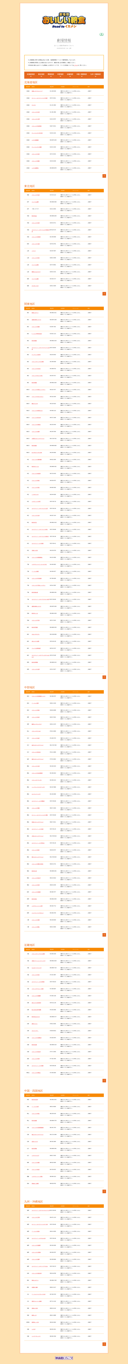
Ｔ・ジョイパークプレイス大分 (38, 1294)
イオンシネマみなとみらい (37, 396)
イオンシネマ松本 (36, 717)
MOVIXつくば (35, 613)
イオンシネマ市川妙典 (37, 578)
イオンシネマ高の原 (36, 1051)
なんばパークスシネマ (37, 967)
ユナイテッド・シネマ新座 (37, 543)
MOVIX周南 (34, 1148)
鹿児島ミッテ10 (35, 1322)
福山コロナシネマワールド (37, 1134)
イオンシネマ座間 (36, 431)
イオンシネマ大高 (36, 766)
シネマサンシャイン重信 (37, 1176)
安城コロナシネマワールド (37, 822)
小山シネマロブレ (36, 634)
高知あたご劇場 (35, 1183)
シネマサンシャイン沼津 (37, 905)
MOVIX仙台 (34, 215)
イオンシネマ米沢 (36, 257)
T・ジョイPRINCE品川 (37, 333)
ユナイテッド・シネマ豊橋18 (38, 801)
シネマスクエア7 (35, 1155)
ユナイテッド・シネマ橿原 (37, 1065)
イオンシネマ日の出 (36, 368)
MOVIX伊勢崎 (35, 662)
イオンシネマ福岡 (36, 1259)
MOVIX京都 (34, 1044)
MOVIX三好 (34, 870)
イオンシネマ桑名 (36, 926)
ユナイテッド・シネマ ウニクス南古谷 (40, 536)
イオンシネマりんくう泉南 (37, 988)
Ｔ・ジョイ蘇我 (35, 571)
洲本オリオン (35, 1023)
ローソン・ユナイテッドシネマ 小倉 (40, 1224)
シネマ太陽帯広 (35, 168)
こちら (76, 65)
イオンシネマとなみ (36, 731)
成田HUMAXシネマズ (36, 606)
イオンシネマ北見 (36, 154)
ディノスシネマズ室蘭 (37, 147)
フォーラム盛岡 (35, 201)
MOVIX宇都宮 (35, 627)
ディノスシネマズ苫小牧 (37, 133)
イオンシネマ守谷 (36, 620)
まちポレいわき (35, 285)
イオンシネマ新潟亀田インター (38, 696)
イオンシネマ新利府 (36, 236)
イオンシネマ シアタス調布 (38, 361)
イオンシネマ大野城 (36, 1252)
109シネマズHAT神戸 (36, 1002)
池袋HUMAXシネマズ (36, 319)
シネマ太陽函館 (35, 140)
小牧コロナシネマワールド (37, 836)
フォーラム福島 (35, 278)
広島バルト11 (35, 1141)
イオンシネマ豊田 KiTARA (37, 863)
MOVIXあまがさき (36, 1016)
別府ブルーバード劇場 (37, 1301)
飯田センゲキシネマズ (37, 724)
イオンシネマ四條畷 (36, 995)
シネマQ (33, 1329)
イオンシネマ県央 (36, 710)
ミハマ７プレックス (36, 1336)
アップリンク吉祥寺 (36, 354)
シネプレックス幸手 (36, 501)
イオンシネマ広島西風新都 (37, 1127)
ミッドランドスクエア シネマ (38, 787)
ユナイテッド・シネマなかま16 (39, 1238)
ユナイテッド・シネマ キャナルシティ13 (41, 1210)
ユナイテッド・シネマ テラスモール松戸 (41, 599)
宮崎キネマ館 (35, 1308)
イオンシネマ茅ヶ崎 (36, 417)
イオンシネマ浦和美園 (37, 459)
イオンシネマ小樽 (36, 119)
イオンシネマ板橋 (36, 326)
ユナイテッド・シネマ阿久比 (38, 843)
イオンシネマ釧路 (36, 161)
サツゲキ (34, 105)
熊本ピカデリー (35, 1280)
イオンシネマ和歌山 (36, 1072)
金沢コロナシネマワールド (37, 745)
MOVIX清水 (34, 898)
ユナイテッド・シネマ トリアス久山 (40, 1266)
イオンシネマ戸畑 (36, 1217)
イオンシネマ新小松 (36, 752)
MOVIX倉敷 (34, 1120)
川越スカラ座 (35, 550)
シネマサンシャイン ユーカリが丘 (39, 564)
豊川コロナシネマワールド (37, 857)
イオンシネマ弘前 (36, 194)
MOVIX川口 (34, 522)
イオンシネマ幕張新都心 (37, 557)
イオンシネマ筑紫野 (36, 1245)
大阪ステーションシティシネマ (38, 960)
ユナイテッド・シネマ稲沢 (37, 829)
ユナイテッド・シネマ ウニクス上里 (40, 508)
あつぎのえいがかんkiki (37, 452)
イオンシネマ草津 (36, 1058)
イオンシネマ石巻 (36, 222)
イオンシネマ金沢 (36, 738)
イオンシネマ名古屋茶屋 (37, 773)
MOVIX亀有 (34, 340)
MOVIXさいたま (35, 466)
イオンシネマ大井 (36, 515)
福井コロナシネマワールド (37, 759)
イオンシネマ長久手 (36, 877)
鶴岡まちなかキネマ (36, 271)
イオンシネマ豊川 (36, 850)
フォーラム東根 (35, 264)
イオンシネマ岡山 (36, 1113)
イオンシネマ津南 (36, 919)
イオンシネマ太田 (36, 669)
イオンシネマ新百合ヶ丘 (37, 410)
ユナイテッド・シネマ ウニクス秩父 (40, 529)
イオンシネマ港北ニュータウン (38, 389)
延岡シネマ (34, 1315)
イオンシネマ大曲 (36, 243)
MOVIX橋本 (34, 445)
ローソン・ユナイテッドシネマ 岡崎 (40, 815)
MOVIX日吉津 (35, 1099)
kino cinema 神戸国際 (36, 1009)
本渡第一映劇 (35, 1287)
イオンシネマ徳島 (36, 1162)
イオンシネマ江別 (36, 112)
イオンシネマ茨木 (36, 974)
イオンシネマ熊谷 (36, 480)
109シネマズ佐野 (35, 641)
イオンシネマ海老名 (36, 424)
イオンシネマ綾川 (36, 1169)
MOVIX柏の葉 (35, 592)
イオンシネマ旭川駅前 (37, 126)
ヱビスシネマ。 (35, 1030)
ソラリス (34, 250)
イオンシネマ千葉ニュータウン (38, 585)
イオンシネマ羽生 (36, 487)
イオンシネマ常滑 (36, 884)
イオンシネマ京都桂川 (37, 1037)
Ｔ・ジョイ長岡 (35, 703)
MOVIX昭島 (34, 382)
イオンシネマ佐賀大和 (37, 1273)
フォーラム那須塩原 (36, 648)
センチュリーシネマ (36, 794)
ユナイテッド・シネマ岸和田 (38, 981)
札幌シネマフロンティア (37, 91)
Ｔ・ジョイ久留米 (36, 1231)
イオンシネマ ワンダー (37, 780)
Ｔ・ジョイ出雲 (35, 1106)
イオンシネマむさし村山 (37, 375)
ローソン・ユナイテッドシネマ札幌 (39, 98)
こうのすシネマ (35, 494)
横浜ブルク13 (35, 403)
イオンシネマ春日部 (36, 473)
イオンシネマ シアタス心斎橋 (38, 953)
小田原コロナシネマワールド (38, 438)
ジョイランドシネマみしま (37, 912)
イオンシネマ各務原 (36, 891)
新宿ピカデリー (35, 312)
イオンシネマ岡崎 (36, 808)
